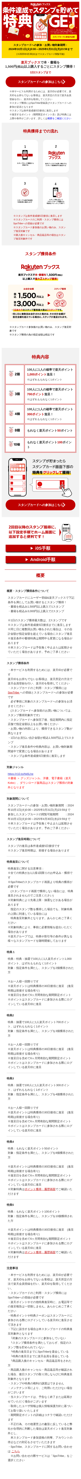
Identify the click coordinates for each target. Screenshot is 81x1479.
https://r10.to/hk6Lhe (20, 774)
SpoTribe (14, 692)
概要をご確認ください (59, 118)
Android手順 (43, 559)
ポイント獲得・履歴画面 (40, 1189)
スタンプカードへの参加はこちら (40, 82)
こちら (15, 1451)
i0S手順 (42, 548)
